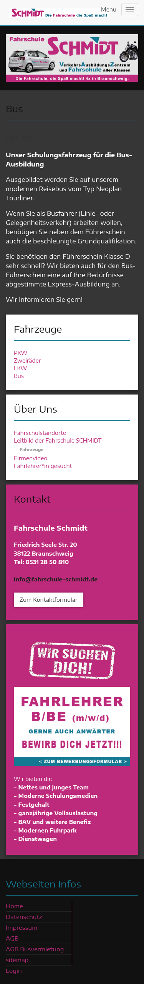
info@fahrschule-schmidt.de (56, 579)
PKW (20, 353)
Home (14, 905)
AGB (12, 938)
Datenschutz (24, 916)
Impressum (21, 927)
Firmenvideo (30, 458)
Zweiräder (27, 360)
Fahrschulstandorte (40, 433)
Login (14, 970)
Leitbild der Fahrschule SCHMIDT (57, 440)
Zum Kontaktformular (49, 599)
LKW (20, 368)
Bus (19, 376)
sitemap (17, 959)
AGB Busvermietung (35, 949)
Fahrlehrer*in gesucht (43, 466)
